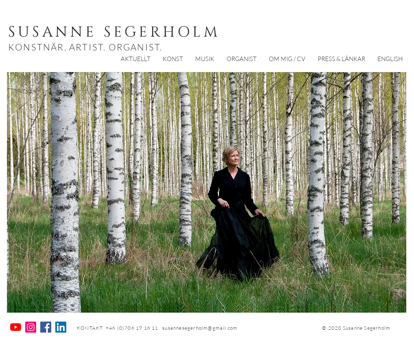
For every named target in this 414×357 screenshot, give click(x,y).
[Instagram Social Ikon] (30, 327)
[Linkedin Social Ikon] (60, 327)
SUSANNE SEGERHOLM (114, 32)
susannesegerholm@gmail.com (200, 328)
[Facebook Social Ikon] (45, 327)
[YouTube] (15, 327)
